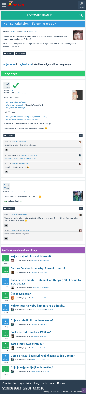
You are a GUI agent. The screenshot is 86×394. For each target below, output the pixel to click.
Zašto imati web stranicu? (27, 343)
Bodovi (61, 383)
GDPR (27, 387)
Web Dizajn (35, 360)
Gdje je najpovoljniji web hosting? (32, 367)
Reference (48, 383)
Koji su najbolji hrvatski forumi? (31, 256)
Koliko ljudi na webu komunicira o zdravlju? (38, 305)
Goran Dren (22, 91)
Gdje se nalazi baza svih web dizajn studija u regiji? (43, 355)
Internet (23, 31)
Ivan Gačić (43, 298)
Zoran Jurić (33, 155)
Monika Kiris (45, 287)
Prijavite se (9, 64)
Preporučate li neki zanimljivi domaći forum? (20, 158)
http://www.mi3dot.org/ (15, 108)
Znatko (6, 383)
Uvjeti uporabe (11, 387)
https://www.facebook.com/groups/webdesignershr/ (26, 117)
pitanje (13, 31)
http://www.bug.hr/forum (16, 102)
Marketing (32, 383)
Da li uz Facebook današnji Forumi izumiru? (38, 268)
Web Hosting (36, 371)
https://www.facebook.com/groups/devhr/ (22, 119)
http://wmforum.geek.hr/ (16, 105)
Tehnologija (35, 287)
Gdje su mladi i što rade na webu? (32, 320)
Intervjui (18, 383)
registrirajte (25, 64)
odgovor (13, 91)
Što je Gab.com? (21, 294)
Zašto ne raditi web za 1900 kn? (31, 332)
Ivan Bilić (23, 142)
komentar (15, 142)
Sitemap (38, 387)
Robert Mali (43, 272)
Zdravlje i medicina (38, 310)
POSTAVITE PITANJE (39, 15)
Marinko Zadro (32, 31)
